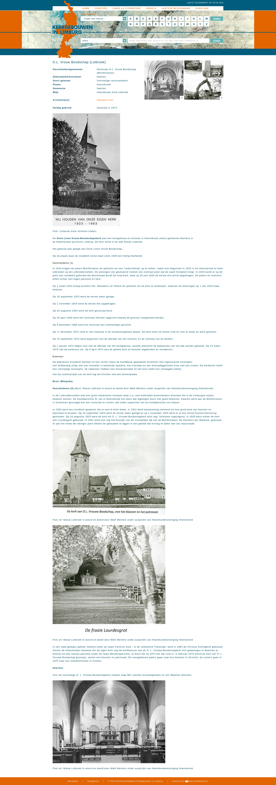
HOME (86, 8)
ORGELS (151, 8)
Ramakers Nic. (105, 100)
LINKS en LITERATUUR (127, 8)
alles (85, 40)
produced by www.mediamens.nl (190, 781)
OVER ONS (202, 8)
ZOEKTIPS (101, 8)
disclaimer (73, 781)
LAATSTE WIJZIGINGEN (176, 8)
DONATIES (88, 14)
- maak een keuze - (93, 18)
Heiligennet (93, 781)
